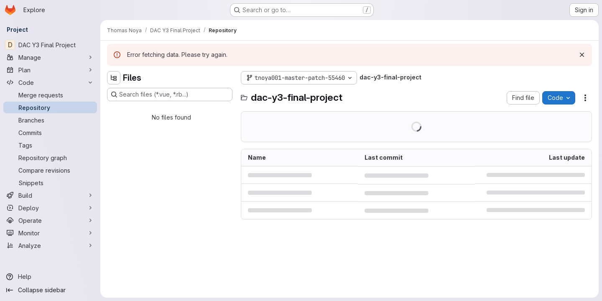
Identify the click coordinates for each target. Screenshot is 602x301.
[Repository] (50, 107)
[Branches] (50, 120)
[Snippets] (50, 183)
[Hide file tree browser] (113, 77)
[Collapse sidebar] (50, 290)
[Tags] (50, 145)
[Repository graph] (50, 157)
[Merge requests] (50, 95)
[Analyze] (50, 245)
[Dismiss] (582, 55)
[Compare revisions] (50, 170)
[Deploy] (50, 208)
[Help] (50, 277)
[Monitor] (50, 233)
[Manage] (50, 57)
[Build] (50, 195)
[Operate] (50, 220)
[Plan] (50, 70)
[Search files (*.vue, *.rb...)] (169, 94)
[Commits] (50, 132)
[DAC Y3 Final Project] (50, 45)
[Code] (50, 82)
